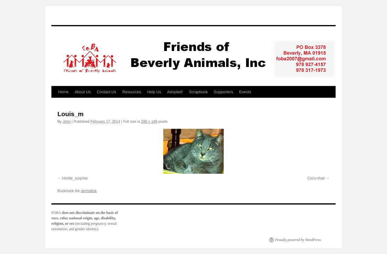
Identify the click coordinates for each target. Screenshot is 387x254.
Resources (131, 92)
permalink (88, 191)
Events (245, 92)
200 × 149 (149, 121)
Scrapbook (198, 92)
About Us (83, 92)
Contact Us (106, 92)
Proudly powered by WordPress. (298, 240)
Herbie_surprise (75, 178)
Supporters (223, 92)
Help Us (154, 92)
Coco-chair (316, 178)
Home (63, 92)
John (66, 121)
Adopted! (175, 92)
